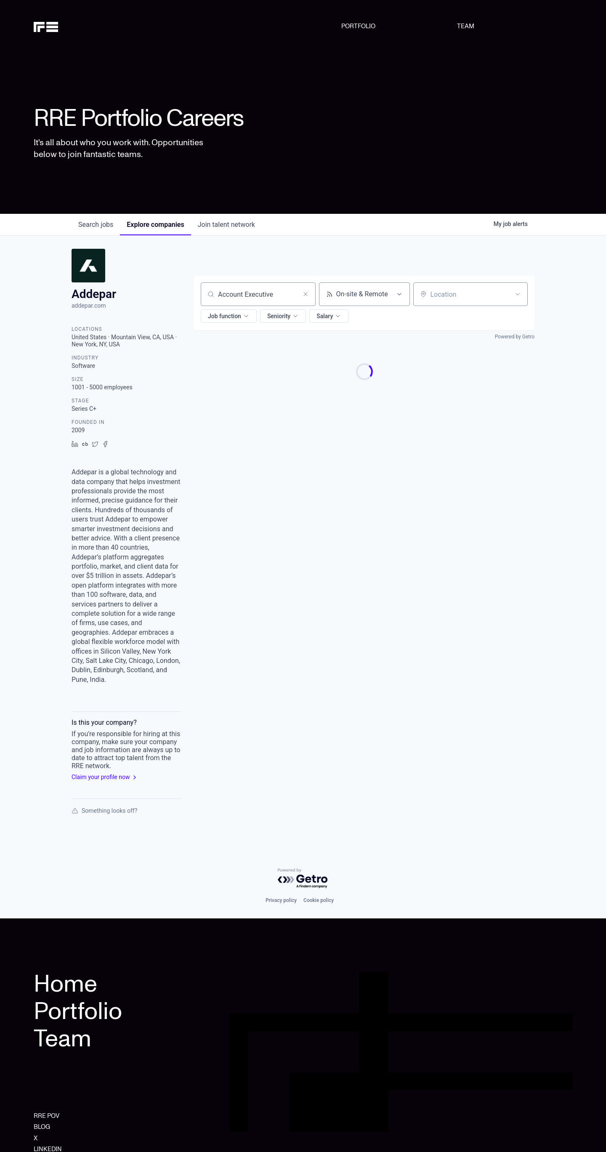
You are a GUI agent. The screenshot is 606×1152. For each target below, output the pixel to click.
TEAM (465, 26)
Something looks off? (104, 810)
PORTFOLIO (358, 26)
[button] (229, 316)
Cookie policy (318, 900)
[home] (72, 26)
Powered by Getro (514, 337)
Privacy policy (281, 900)
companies (155, 225)
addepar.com (89, 305)
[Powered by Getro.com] (303, 878)
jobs (95, 225)
